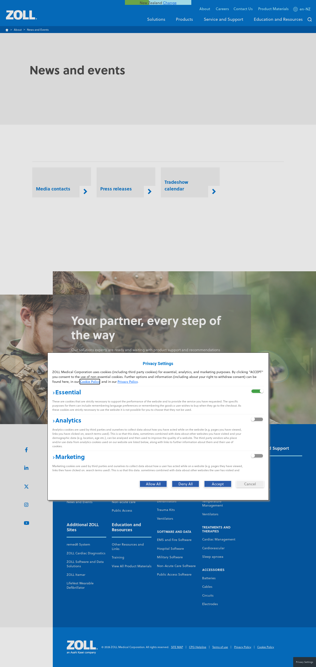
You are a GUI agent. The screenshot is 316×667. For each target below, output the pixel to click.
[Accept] (218, 483)
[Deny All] (185, 483)
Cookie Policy (90, 381)
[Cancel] (250, 483)
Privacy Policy (128, 381)
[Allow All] (153, 483)
